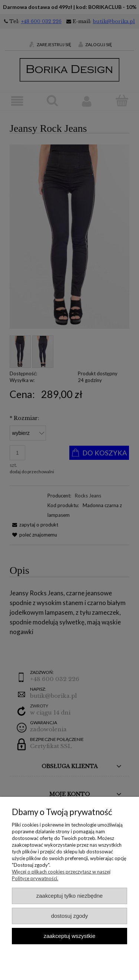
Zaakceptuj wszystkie (69, 936)
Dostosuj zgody (69, 916)
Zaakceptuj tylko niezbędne (69, 895)
